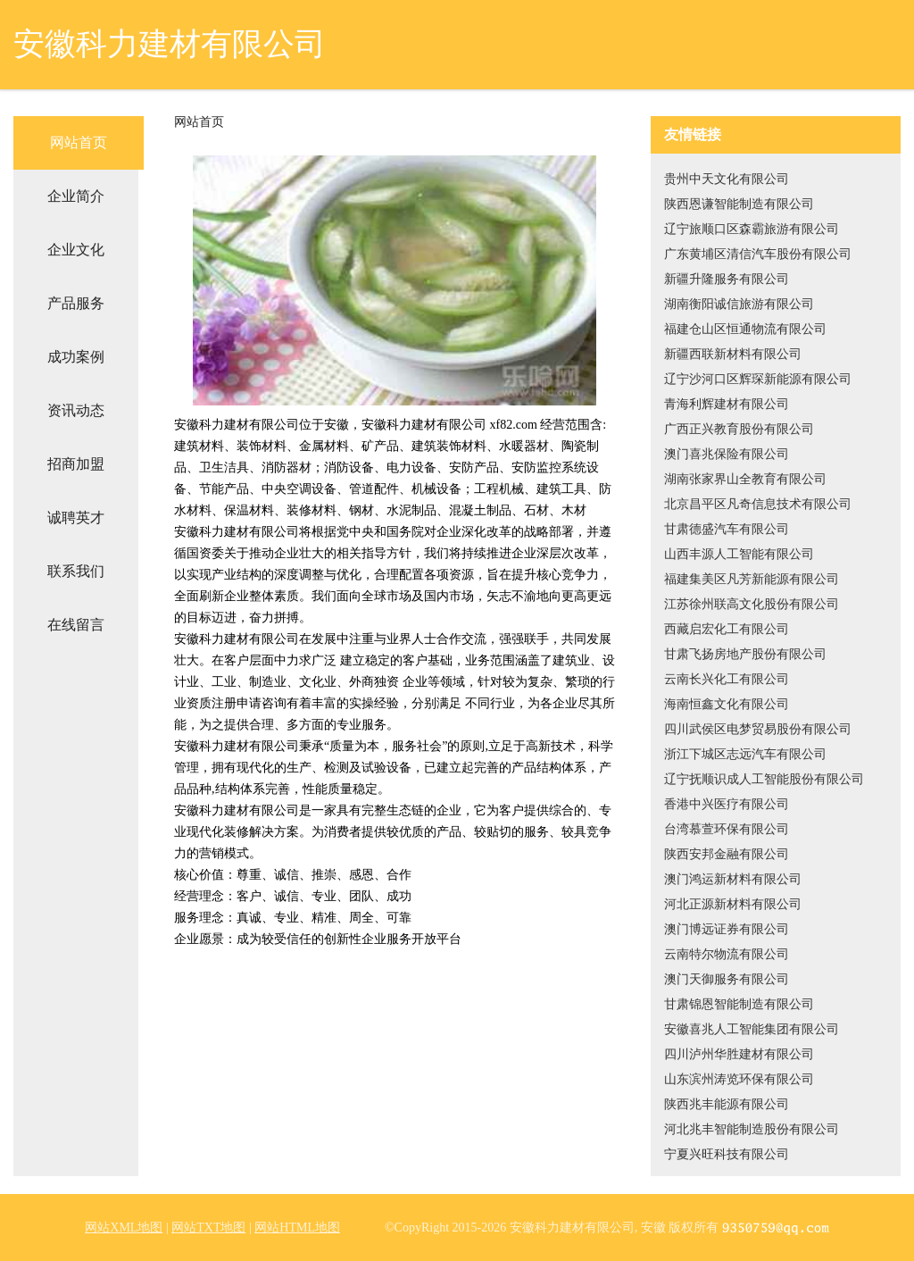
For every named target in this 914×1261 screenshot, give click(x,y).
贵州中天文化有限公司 (726, 179)
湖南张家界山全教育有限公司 (745, 479)
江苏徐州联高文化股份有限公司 (751, 604)
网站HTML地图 (297, 1227)
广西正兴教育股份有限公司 (739, 429)
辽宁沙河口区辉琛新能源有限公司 (758, 379)
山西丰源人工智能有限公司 (739, 554)
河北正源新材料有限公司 (733, 904)
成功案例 (75, 356)
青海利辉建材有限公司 (726, 404)
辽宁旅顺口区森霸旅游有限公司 (751, 229)
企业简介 (75, 196)
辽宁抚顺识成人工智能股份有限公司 (764, 779)
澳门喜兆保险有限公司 (726, 454)
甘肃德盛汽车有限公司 (726, 529)
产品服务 (75, 303)
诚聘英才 (75, 517)
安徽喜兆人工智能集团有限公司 (751, 1029)
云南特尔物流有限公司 (726, 954)
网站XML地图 (123, 1227)
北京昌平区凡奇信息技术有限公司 (758, 504)
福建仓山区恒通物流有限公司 (745, 329)
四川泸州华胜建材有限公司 (739, 1054)
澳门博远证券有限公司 (726, 929)
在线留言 (75, 624)
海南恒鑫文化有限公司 (726, 704)
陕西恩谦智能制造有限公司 (739, 204)
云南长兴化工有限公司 (726, 679)
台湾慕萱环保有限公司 (726, 829)
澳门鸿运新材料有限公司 (733, 879)
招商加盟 (75, 464)
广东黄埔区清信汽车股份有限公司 (758, 254)
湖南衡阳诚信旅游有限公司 (739, 304)
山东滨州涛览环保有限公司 (739, 1079)
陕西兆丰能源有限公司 (726, 1104)
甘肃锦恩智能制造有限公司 (739, 1004)
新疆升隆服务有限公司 (726, 279)
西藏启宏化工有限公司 (726, 629)
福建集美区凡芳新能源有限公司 (751, 579)
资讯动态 (75, 410)
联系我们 (75, 571)
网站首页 (78, 142)
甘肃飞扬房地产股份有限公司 (745, 654)
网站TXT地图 (208, 1227)
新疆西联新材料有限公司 (733, 354)
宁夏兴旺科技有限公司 (726, 1154)
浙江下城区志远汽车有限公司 (745, 754)
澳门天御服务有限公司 (726, 979)
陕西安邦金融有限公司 (726, 854)
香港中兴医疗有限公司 (726, 804)
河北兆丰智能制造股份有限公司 (751, 1129)
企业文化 (75, 249)
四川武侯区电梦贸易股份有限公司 (758, 729)
